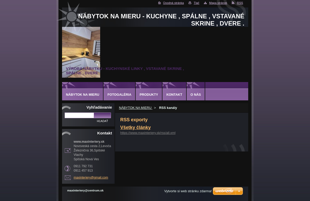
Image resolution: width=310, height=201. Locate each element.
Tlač (196, 2)
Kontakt (174, 95)
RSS (240, 2)
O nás (196, 95)
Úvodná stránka (173, 2)
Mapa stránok (218, 2)
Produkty (149, 95)
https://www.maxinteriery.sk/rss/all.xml (148, 133)
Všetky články (135, 127)
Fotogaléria (119, 95)
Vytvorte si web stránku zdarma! (188, 191)
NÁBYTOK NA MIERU (135, 108)
